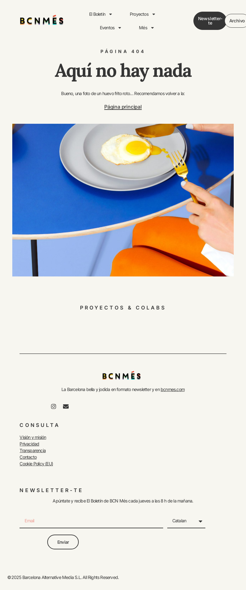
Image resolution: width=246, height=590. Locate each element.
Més (147, 27)
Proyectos (143, 14)
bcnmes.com (173, 389)
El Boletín (101, 14)
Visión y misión (33, 437)
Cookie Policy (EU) (36, 463)
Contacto (28, 457)
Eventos (111, 27)
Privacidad (29, 443)
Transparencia (33, 450)
